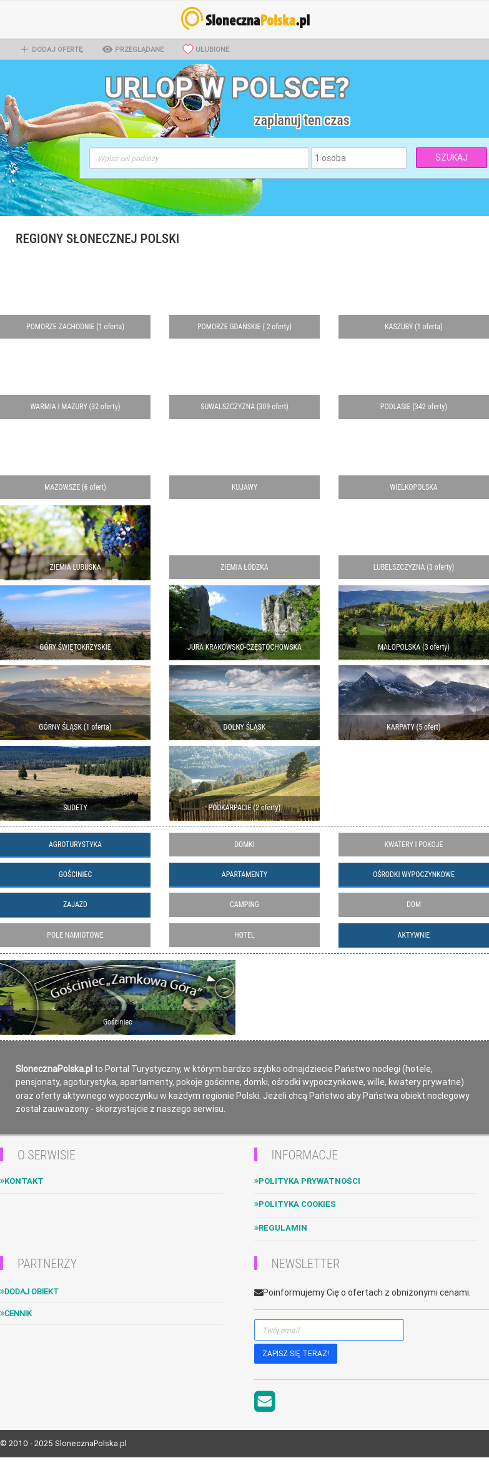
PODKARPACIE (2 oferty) (245, 807)
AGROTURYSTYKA (75, 844)
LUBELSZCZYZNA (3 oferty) (414, 567)
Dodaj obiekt (29, 1291)
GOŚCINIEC (75, 874)
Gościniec (117, 1022)
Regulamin (280, 1227)
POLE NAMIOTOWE (75, 935)
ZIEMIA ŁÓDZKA (244, 567)
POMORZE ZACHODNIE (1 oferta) (75, 326)
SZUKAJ (451, 157)
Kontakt (22, 1181)
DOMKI (244, 844)
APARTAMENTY (244, 874)
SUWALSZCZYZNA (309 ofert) (244, 406)
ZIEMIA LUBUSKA (75, 567)
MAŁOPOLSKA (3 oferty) (414, 647)
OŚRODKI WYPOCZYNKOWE (414, 874)
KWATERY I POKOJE (414, 844)
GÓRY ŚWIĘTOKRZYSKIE (75, 647)
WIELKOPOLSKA (414, 487)
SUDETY (75, 807)
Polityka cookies (295, 1204)
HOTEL (244, 935)
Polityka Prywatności (307, 1181)
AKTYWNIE (414, 935)
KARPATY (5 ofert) (413, 727)
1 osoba (330, 158)
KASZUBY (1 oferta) (414, 326)
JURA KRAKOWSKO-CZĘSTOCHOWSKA (244, 647)
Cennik (16, 1313)
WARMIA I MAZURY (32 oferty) (75, 406)
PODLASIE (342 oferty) (413, 406)
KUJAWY (244, 487)
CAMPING (244, 904)
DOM (414, 904)
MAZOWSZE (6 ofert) (75, 487)
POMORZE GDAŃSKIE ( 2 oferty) (244, 326)
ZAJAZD (75, 904)
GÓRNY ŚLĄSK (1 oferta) (75, 727)
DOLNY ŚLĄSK (245, 727)
